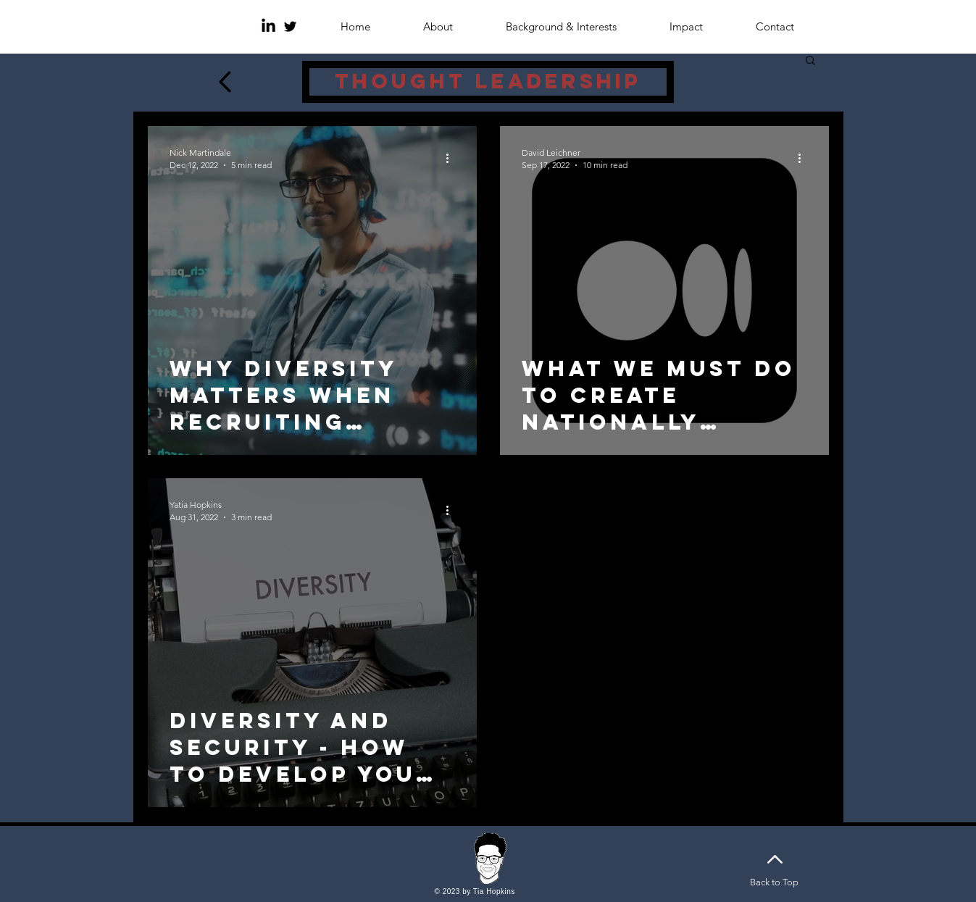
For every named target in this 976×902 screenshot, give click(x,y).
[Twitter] (290, 26)
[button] (810, 61)
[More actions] (453, 158)
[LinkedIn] (268, 26)
